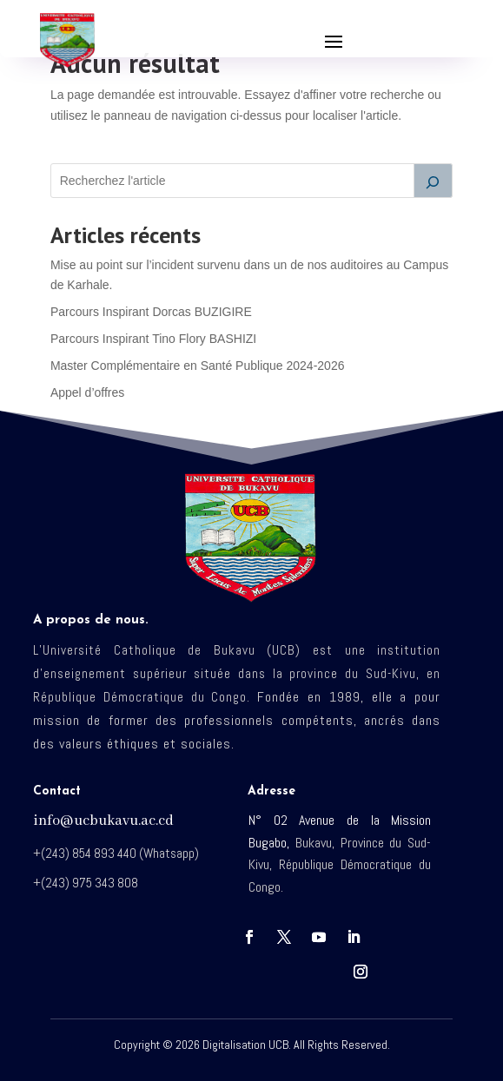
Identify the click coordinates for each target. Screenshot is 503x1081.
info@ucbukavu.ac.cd (103, 821)
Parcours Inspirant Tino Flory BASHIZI (153, 339)
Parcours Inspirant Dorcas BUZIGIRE (151, 312)
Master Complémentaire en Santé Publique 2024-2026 (197, 365)
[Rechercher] (433, 180)
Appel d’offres (87, 392)
